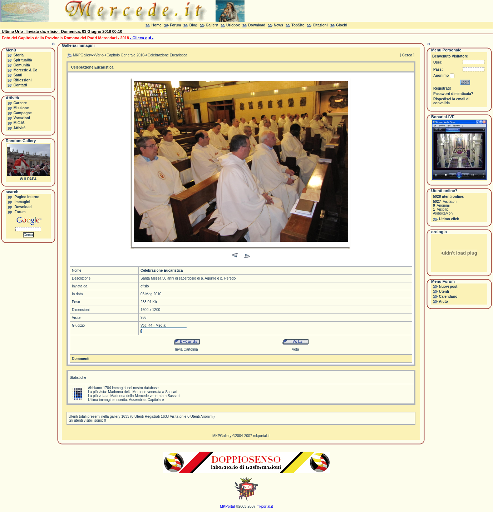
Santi (18, 75)
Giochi (341, 25)
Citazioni (320, 25)
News (278, 25)
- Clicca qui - (141, 38)
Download (256, 25)
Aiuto (443, 301)
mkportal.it (261, 436)
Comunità (22, 65)
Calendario (448, 296)
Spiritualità (23, 60)
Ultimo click (449, 219)
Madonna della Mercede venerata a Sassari (142, 392)
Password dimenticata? (453, 94)
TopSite (297, 25)
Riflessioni (23, 80)
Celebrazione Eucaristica (167, 55)
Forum (175, 25)
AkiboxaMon (443, 213)
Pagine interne (27, 197)
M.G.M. (19, 123)
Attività (19, 128)
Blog (193, 25)
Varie (99, 55)
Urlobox (233, 25)
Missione (21, 108)
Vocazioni (22, 118)
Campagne (23, 113)
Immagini (22, 202)
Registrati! (442, 88)
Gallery (212, 25)
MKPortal (227, 506)
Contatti (20, 85)
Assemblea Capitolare (146, 400)
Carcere (20, 103)
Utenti (444, 291)
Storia (19, 55)
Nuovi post (448, 286)
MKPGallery (82, 55)
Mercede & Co (26, 70)
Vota (295, 349)
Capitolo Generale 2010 (125, 55)
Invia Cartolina (186, 349)
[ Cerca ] (407, 55)
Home (157, 25)
